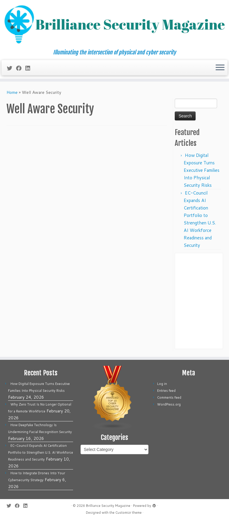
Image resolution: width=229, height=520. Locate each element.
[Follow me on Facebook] (20, 68)
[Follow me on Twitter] (11, 68)
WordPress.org (169, 404)
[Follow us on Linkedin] (29, 68)
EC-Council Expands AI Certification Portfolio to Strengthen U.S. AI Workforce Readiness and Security (40, 452)
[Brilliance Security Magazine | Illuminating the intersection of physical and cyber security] (114, 24)
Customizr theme (128, 512)
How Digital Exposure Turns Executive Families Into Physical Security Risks (201, 170)
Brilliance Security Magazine (108, 505)
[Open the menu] (220, 67)
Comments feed (169, 397)
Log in (162, 383)
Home (12, 92)
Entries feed (166, 390)
